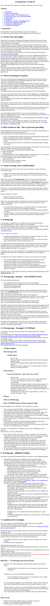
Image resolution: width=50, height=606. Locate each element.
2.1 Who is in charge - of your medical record (16, 14)
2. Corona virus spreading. (11, 13)
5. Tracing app (8, 19)
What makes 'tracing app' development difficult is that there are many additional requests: (24, 456)
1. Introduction (8, 11)
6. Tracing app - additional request (13, 23)
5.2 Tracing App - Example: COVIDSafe (15, 22)
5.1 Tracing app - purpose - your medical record (16, 20)
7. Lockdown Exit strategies (11, 25)
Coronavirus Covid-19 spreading (9, 54)
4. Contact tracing (8, 17)
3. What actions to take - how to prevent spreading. (17, 16)
